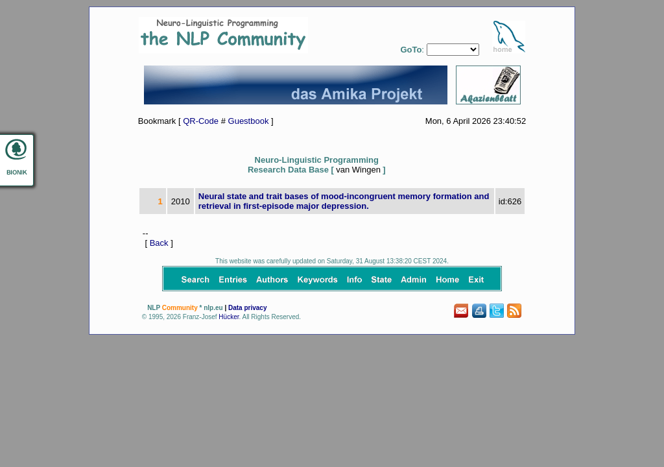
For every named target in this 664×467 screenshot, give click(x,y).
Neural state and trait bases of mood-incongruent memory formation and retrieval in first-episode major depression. (344, 201)
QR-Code (201, 121)
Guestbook (248, 121)
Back (159, 243)
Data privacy (247, 307)
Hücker (229, 316)
